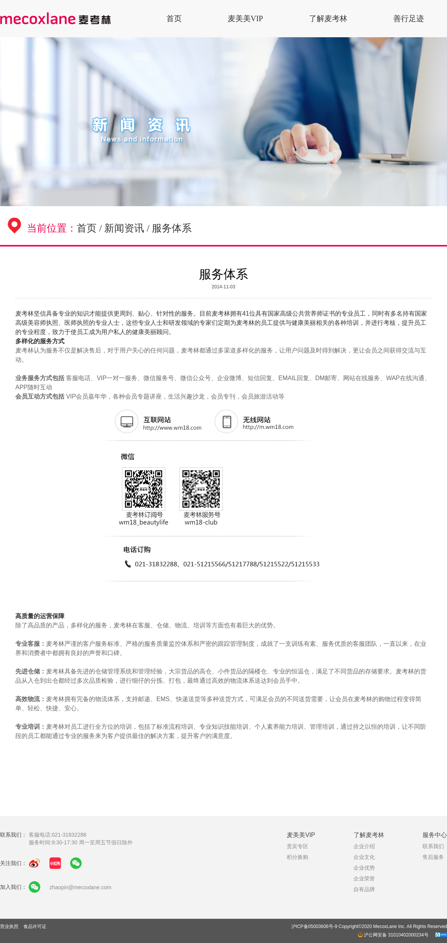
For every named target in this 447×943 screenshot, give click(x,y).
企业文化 (364, 857)
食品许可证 (34, 926)
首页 (174, 18)
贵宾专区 (297, 846)
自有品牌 (364, 889)
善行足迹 (408, 18)
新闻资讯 (124, 228)
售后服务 (433, 857)
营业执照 (10, 926)
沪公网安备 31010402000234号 (394, 935)
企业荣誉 (364, 878)
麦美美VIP (245, 18)
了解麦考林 (328, 18)
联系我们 (433, 846)
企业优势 (364, 868)
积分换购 (297, 857)
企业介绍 (364, 846)
